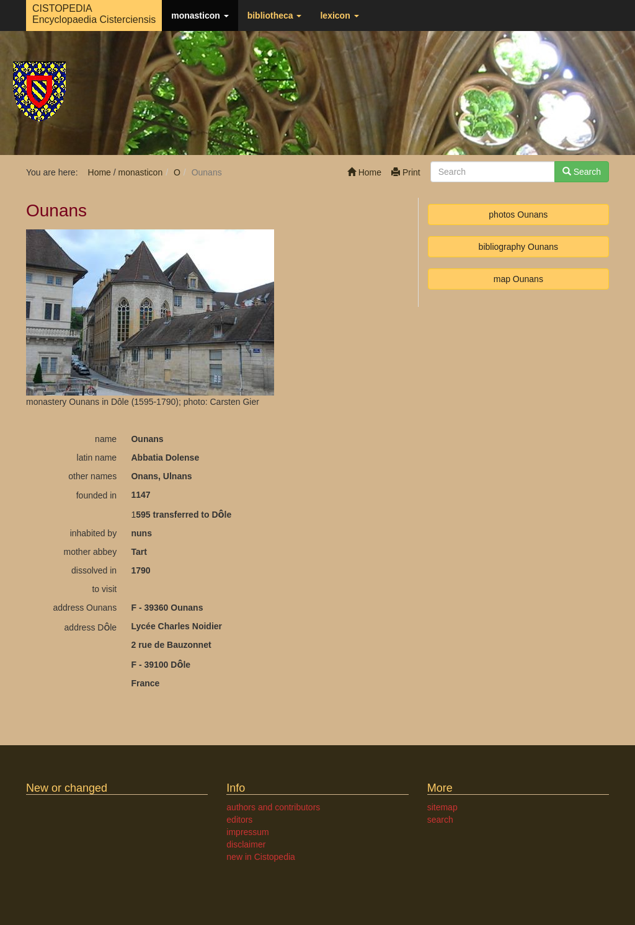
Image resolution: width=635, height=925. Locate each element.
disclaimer (245, 844)
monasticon (199, 15)
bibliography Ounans (518, 247)
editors (239, 820)
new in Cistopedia (260, 857)
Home (364, 172)
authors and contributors (273, 807)
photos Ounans (518, 214)
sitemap (442, 807)
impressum (247, 832)
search (440, 820)
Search (581, 172)
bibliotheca (274, 15)
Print (405, 172)
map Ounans (518, 279)
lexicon (339, 15)
